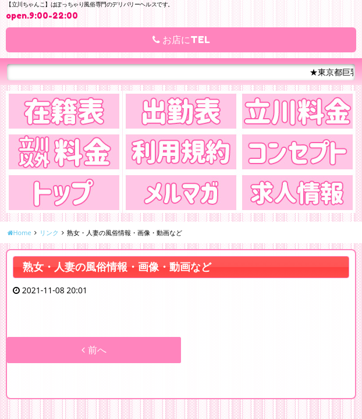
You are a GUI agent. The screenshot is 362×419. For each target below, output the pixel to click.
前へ (93, 349)
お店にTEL (181, 39)
